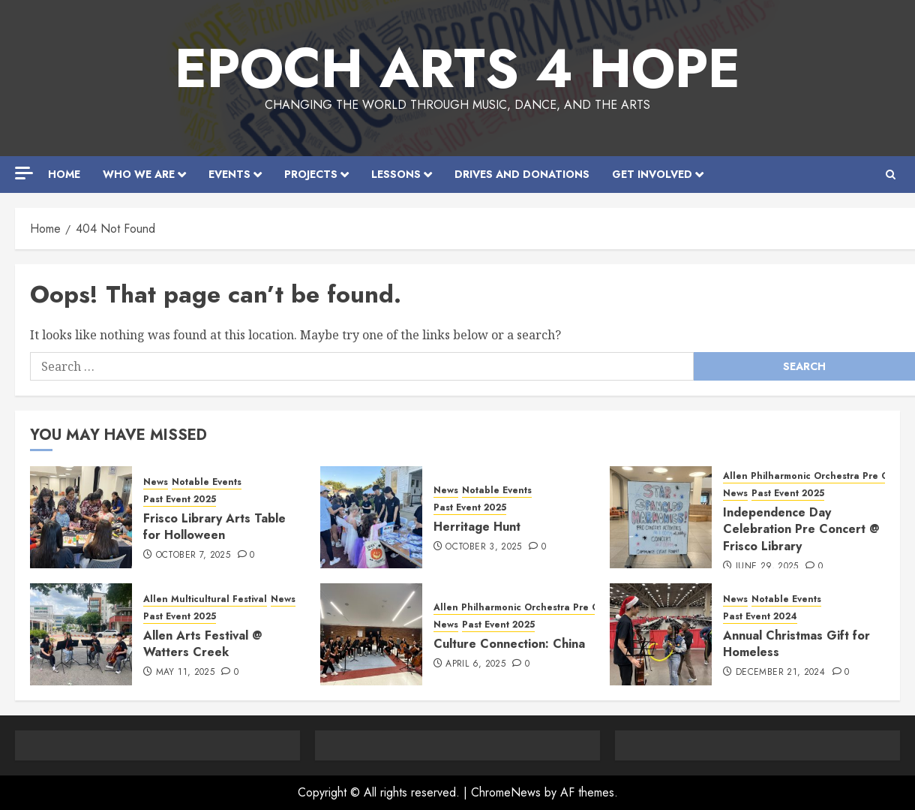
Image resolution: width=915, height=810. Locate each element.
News (155, 482)
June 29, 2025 (767, 567)
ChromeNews (506, 792)
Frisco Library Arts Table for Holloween (214, 527)
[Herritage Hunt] (371, 517)
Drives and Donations (522, 174)
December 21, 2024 (780, 673)
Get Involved (652, 174)
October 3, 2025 (483, 547)
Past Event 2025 (179, 499)
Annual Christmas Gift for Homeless (796, 644)
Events (229, 174)
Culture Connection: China (509, 643)
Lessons (396, 174)
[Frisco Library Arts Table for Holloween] (81, 517)
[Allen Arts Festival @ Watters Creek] (81, 634)
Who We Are (139, 174)
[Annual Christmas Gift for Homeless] (661, 634)
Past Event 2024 (760, 616)
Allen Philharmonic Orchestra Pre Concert (531, 607)
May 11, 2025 (185, 673)
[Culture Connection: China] (371, 634)
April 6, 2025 (476, 664)
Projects (311, 174)
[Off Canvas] (24, 173)
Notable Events (207, 482)
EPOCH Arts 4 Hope (457, 68)
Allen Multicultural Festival (205, 599)
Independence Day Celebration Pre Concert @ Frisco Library (801, 529)
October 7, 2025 (193, 556)
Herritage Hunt (477, 526)
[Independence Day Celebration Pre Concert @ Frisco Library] (661, 517)
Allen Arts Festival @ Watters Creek (202, 644)
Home (64, 174)
